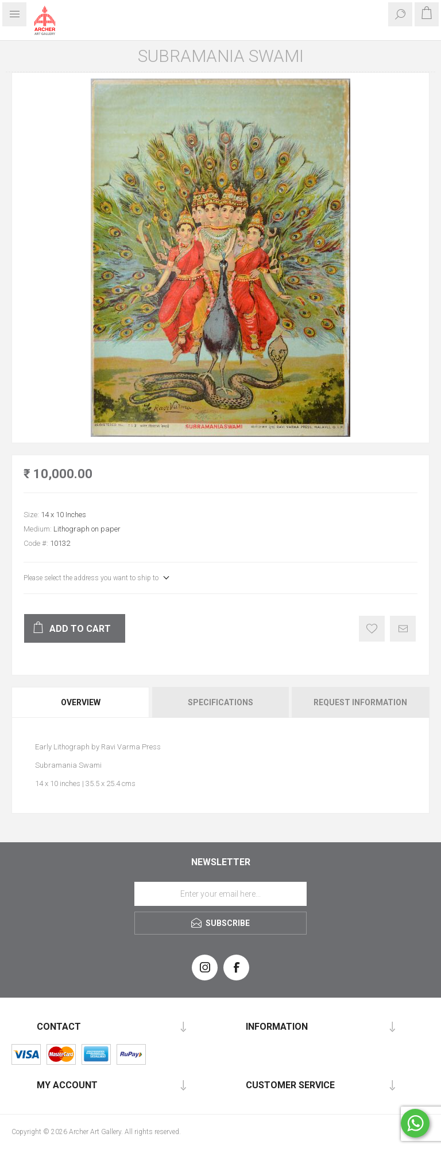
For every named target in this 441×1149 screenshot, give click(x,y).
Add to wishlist (372, 629)
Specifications (220, 702)
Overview (80, 702)
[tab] (81, 702)
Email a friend (403, 629)
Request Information (360, 702)
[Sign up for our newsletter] (220, 894)
